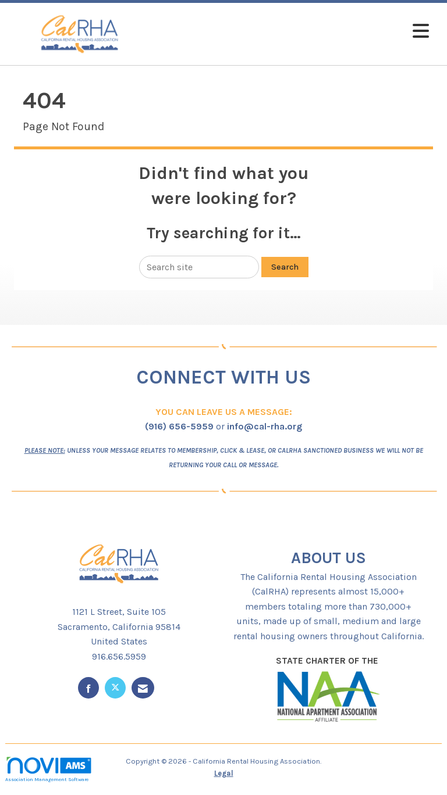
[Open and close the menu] (293, 31)
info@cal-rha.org (264, 426)
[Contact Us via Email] (143, 688)
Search (285, 267)
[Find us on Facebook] (88, 688)
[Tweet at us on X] (115, 688)
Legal (223, 773)
